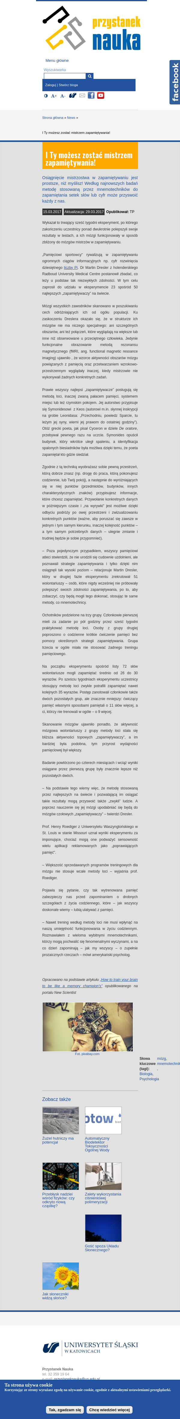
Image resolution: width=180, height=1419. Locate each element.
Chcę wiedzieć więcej (109, 1410)
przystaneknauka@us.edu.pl (77, 1379)
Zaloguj (50, 85)
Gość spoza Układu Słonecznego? (102, 1248)
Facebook (174, 82)
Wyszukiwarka (55, 70)
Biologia (146, 1074)
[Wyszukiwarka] (89, 76)
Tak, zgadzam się (65, 1410)
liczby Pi (71, 268)
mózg (161, 1059)
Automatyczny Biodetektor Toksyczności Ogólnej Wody (97, 1144)
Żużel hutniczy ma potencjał (58, 1140)
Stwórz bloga (68, 85)
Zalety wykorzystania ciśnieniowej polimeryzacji (103, 1198)
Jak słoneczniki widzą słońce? (55, 1296)
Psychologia (149, 1079)
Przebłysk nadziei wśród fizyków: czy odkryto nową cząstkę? (58, 1200)
